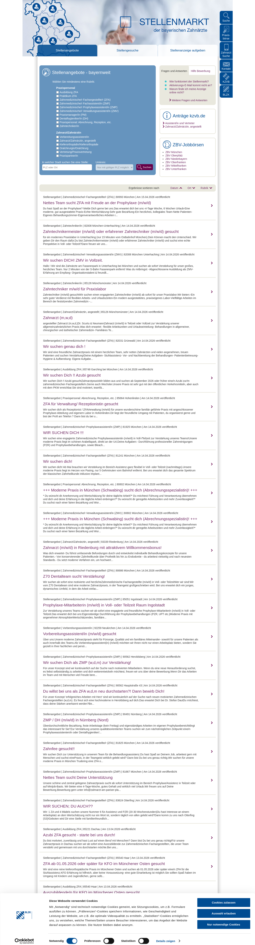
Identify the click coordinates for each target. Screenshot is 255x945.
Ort (189, 187)
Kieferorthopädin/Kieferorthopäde (79, 144)
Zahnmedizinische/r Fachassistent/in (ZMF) (85, 103)
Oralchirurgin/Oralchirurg (74, 148)
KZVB (226, 81)
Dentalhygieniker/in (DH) (74, 118)
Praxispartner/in (69, 155)
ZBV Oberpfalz (174, 155)
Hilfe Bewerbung (200, 70)
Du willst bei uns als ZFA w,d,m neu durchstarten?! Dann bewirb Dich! (104, 691)
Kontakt (226, 68)
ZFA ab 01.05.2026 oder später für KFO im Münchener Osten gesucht (104, 863)
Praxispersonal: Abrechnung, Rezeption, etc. (85, 122)
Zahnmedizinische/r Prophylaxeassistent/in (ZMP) (88, 107)
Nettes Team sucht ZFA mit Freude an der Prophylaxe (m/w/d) (97, 203)
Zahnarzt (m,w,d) (58, 318)
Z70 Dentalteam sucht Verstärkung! (74, 576)
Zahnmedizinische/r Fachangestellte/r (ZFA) (85, 99)
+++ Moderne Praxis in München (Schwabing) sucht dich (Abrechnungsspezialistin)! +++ (120, 490)
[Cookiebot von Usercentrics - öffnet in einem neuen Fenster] (24, 937)
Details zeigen (165, 937)
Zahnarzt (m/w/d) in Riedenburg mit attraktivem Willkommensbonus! (102, 547)
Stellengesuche (127, 50)
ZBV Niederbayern (176, 158)
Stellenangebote (67, 50)
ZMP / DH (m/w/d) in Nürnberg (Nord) (76, 720)
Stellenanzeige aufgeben (187, 50)
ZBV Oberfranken (175, 162)
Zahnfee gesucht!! (59, 748)
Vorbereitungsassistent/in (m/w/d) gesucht (79, 634)
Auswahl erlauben (224, 910)
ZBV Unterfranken (176, 169)
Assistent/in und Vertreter (180, 123)
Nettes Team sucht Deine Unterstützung (78, 777)
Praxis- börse (226, 37)
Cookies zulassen (223, 899)
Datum (174, 187)
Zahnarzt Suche (226, 54)
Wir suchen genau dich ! (64, 346)
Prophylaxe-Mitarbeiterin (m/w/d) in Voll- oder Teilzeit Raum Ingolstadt (104, 605)
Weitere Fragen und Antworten (190, 100)
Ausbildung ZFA (69, 92)
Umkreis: (101, 162)
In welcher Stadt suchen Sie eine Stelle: (65, 162)
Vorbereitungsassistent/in (74, 136)
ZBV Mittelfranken (175, 165)
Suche (226, 20)
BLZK (226, 94)
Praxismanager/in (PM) (73, 114)
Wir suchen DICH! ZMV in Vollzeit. (73, 260)
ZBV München (173, 152)
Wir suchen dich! (57, 461)
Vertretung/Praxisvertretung (76, 151)
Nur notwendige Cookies (223, 921)
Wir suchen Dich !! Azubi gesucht (72, 375)
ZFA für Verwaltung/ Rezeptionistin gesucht (80, 404)
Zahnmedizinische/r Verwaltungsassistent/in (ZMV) (89, 110)
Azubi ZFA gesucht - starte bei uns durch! (79, 835)
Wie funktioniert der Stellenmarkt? (189, 81)
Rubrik (204, 187)
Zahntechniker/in (69, 126)
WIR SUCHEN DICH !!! (63, 432)
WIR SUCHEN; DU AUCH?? (68, 806)
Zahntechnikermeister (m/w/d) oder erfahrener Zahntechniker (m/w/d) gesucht (111, 231)
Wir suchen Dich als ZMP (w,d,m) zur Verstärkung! (87, 662)
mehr (211, 205)
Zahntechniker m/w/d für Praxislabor (74, 289)
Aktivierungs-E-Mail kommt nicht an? (190, 85)
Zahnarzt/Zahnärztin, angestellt (78, 140)
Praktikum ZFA (68, 95)
